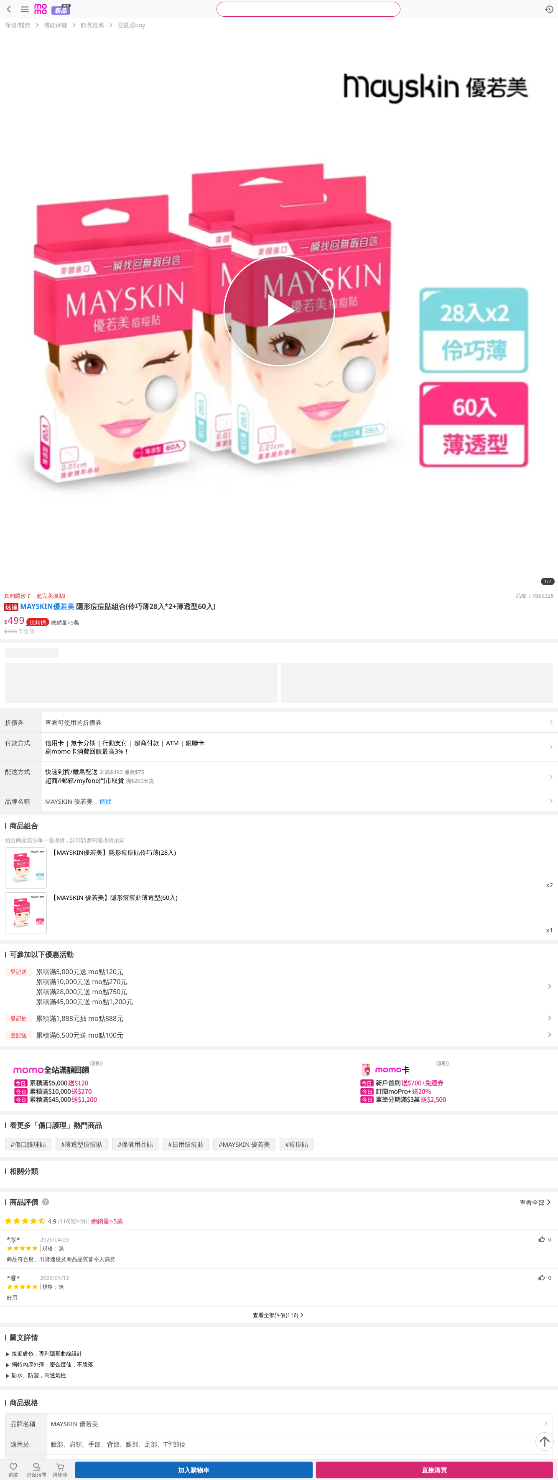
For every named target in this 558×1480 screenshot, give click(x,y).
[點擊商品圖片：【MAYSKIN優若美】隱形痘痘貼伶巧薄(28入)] (26, 868)
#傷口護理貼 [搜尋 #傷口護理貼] (28, 1144)
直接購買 (434, 1470)
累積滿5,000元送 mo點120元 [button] (79, 971)
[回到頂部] (544, 1441)
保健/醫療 (18, 25)
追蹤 (105, 801)
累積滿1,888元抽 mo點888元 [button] (79, 1018)
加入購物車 (193, 1470)
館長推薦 (92, 25)
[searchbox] (308, 9)
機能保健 (55, 25)
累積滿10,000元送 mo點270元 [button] (81, 981)
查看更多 (279, 1394)
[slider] (279, 1080)
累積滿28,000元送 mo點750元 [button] (81, 991)
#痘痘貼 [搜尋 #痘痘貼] (296, 1144)
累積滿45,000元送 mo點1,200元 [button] (84, 1001)
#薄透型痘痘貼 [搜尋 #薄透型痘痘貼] (82, 1144)
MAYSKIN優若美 (47, 606)
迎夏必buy (131, 25)
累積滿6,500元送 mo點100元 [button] (79, 1035)
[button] (11, 606)
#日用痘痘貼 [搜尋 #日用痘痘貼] (186, 1144)
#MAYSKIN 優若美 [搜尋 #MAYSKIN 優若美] (244, 1144)
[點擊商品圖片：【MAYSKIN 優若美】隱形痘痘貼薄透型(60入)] (26, 913)
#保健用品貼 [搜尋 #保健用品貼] (135, 1144)
